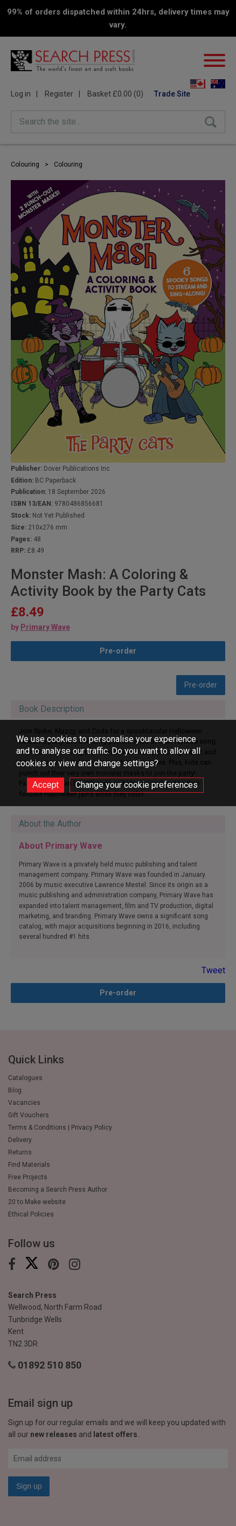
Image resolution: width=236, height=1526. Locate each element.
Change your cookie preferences (136, 785)
